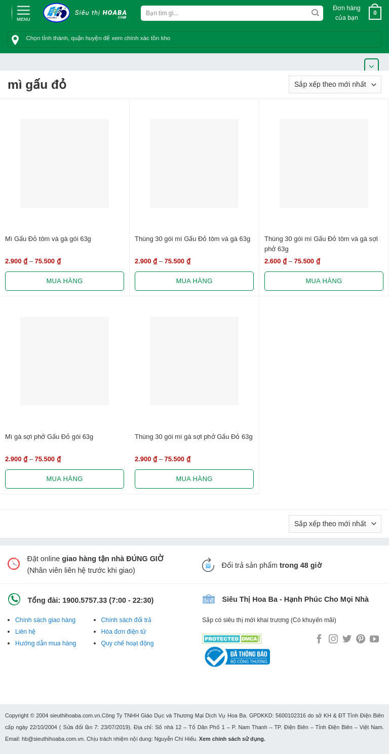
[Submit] (315, 13)
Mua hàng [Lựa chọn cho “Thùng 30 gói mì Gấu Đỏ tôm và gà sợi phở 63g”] (323, 281)
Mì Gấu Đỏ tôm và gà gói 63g (48, 239)
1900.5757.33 (84, 600)
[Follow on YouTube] (374, 640)
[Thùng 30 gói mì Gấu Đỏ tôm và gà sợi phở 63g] (324, 163)
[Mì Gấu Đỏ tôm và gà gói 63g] (64, 163)
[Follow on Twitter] (347, 640)
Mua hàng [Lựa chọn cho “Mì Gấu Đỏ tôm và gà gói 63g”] (64, 281)
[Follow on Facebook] (319, 640)
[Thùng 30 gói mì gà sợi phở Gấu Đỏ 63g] (194, 361)
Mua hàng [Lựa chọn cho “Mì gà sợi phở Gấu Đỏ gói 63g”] (64, 479)
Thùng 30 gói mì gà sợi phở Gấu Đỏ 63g (194, 436)
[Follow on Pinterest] (360, 640)
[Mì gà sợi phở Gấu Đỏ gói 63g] (64, 361)
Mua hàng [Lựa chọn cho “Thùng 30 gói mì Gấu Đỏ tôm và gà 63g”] (194, 281)
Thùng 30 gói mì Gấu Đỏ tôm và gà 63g (192, 239)
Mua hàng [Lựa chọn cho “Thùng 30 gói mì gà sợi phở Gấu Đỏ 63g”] (194, 479)
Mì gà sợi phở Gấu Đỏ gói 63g (49, 436)
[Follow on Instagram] (333, 640)
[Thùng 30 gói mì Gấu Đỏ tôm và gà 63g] (194, 163)
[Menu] (23, 12)
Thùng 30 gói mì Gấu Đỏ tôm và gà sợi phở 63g (321, 243)
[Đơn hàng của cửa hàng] (335, 84)
